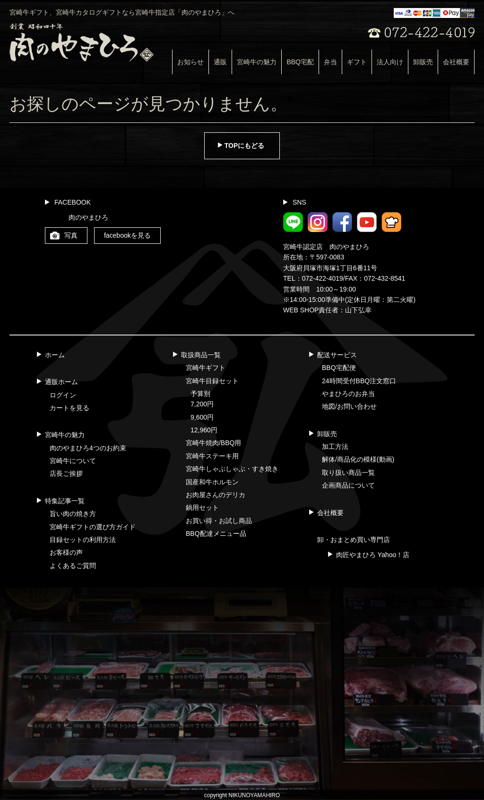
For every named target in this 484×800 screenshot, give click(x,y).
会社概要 (456, 62)
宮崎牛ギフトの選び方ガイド (93, 527)
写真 (71, 235)
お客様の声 (66, 552)
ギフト (357, 62)
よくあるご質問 (73, 565)
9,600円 (202, 417)
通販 (220, 62)
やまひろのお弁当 (348, 393)
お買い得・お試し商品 (219, 521)
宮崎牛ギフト (205, 367)
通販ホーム (61, 382)
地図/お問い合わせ (349, 406)
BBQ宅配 (300, 62)
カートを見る (69, 408)
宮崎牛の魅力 (257, 62)
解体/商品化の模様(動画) (358, 459)
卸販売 (423, 62)
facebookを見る (127, 235)
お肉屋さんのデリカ (215, 495)
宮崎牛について (73, 461)
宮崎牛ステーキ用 (212, 456)
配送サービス (337, 355)
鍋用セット (202, 507)
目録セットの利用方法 (83, 539)
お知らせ (190, 62)
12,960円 (203, 430)
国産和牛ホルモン (212, 482)
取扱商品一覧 (201, 355)
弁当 (330, 62)
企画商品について (348, 485)
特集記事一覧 (65, 501)
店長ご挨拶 (66, 473)
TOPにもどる (245, 145)
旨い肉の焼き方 (73, 513)
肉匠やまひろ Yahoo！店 (372, 555)
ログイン (63, 395)
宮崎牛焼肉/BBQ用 (213, 443)
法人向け (390, 62)
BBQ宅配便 (339, 367)
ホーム (55, 355)
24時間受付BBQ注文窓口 (359, 381)
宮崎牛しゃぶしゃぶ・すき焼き (232, 469)
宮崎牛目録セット (212, 381)
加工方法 (335, 446)
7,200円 (202, 404)
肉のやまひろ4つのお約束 (88, 448)
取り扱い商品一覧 (348, 472)
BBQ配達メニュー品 (216, 533)
